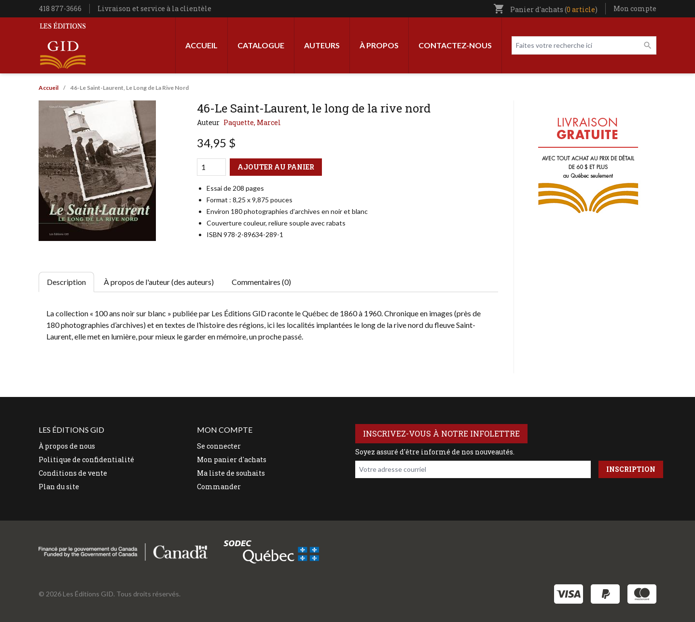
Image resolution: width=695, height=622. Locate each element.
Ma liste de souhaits (231, 473)
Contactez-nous (455, 45)
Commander (219, 486)
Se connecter (219, 446)
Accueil (201, 45)
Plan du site (59, 486)
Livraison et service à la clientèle (154, 8)
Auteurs (322, 45)
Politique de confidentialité (86, 459)
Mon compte (634, 8)
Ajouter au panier (275, 166)
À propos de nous (67, 446)
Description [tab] (66, 281)
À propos (379, 45)
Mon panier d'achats (231, 459)
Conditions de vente (73, 473)
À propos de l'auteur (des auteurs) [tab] (159, 281)
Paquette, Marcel (252, 122)
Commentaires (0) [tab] (261, 281)
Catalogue (260, 45)
